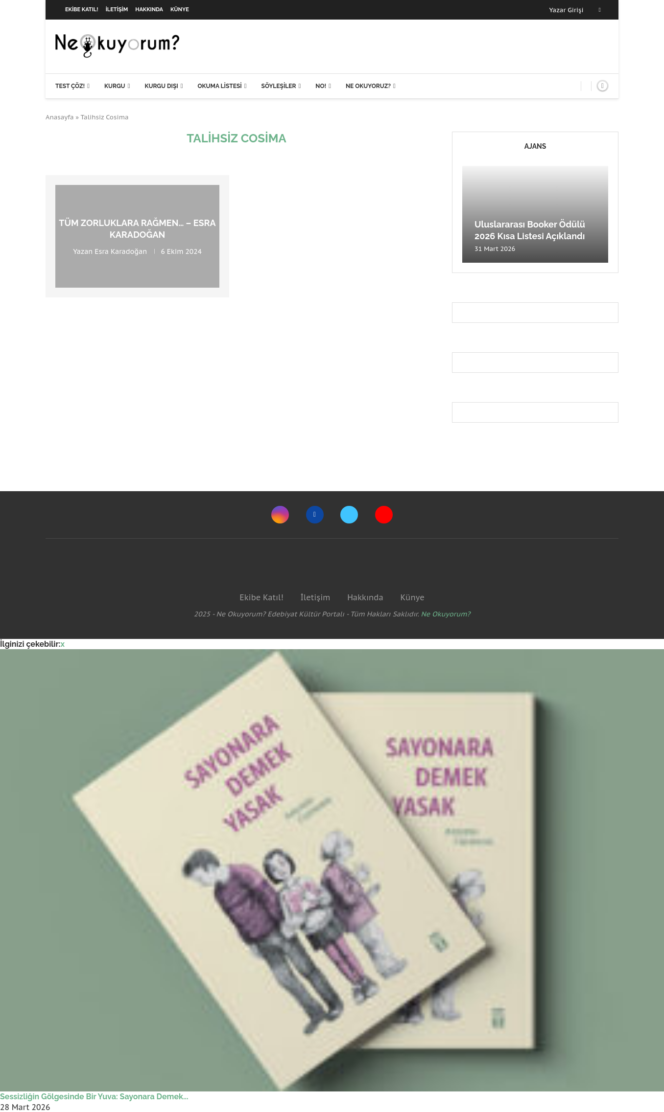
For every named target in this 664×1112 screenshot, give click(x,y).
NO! (320, 86)
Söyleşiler (278, 86)
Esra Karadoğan (121, 251)
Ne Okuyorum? (446, 614)
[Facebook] (600, 10)
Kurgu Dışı (161, 86)
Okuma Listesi (219, 86)
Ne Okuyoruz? (368, 86)
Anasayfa (60, 117)
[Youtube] (384, 514)
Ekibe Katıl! (81, 9)
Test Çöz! (70, 86)
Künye (179, 9)
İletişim (117, 9)
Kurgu (114, 86)
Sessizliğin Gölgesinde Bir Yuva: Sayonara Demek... (94, 1096)
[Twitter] (349, 514)
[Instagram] (280, 514)
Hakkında (149, 9)
